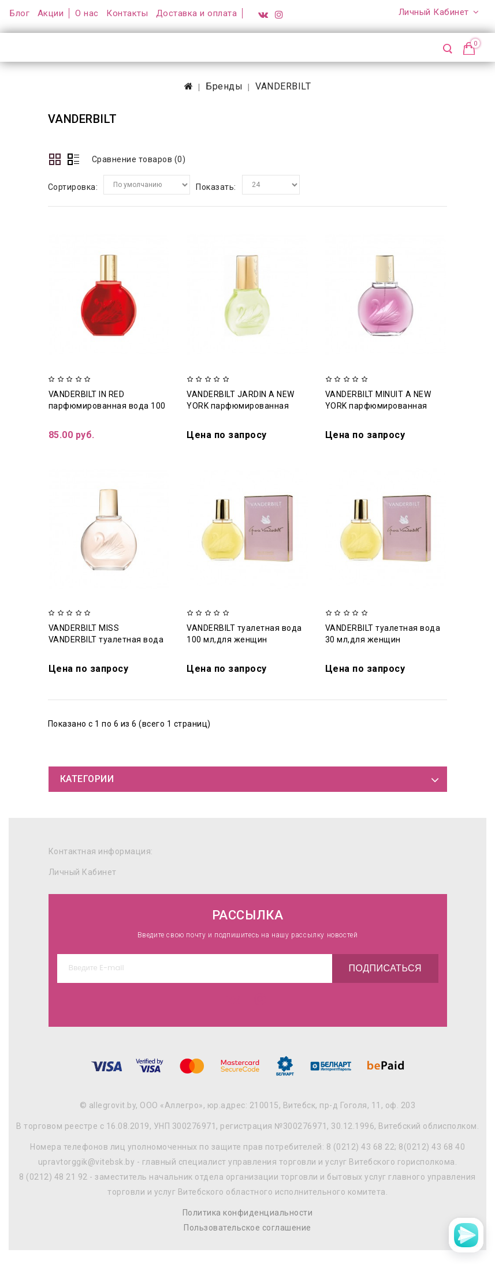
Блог (19, 13)
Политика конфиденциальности (248, 1212)
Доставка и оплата (196, 13)
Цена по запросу (227, 434)
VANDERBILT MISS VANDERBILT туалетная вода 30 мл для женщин (106, 639)
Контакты (127, 13)
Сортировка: (73, 187)
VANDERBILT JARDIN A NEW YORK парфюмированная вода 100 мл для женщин (241, 406)
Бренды (224, 86)
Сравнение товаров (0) (139, 159)
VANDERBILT (283, 86)
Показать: (216, 187)
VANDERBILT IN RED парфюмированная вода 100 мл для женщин (107, 406)
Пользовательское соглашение (247, 1227)
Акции (51, 13)
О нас (87, 13)
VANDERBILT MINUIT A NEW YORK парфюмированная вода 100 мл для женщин (378, 406)
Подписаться (382, 968)
